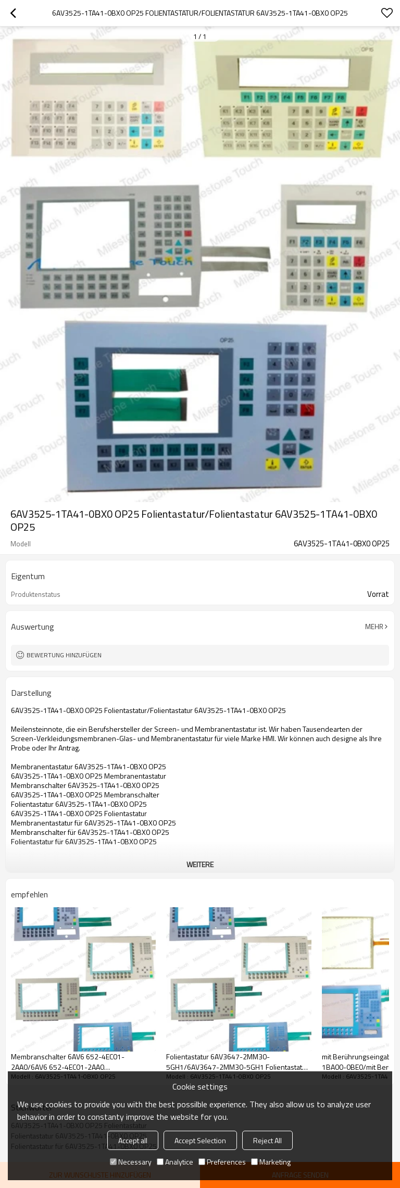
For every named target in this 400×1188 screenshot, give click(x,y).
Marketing (271, 1161)
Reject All (267, 1140)
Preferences (222, 1161)
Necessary (131, 1161)
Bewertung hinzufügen (64, 655)
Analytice (175, 1161)
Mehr (374, 626)
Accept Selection (200, 1140)
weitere (200, 864)
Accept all (132, 1140)
